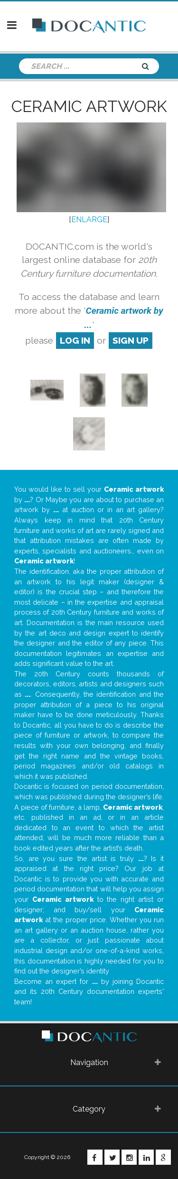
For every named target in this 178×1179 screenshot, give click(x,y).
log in (75, 340)
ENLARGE (89, 219)
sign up (130, 340)
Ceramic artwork (89, 106)
